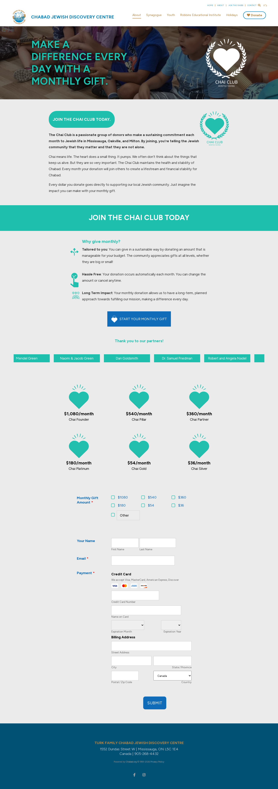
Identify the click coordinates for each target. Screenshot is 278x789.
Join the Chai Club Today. (82, 119)
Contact (251, 5)
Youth (171, 15)
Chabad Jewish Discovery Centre (72, 17)
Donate (256, 15)
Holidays (232, 15)
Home (210, 5)
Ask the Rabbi (236, 5)
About (220, 5)
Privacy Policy (157, 762)
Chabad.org (131, 762)
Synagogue (154, 15)
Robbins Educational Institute (200, 15)
